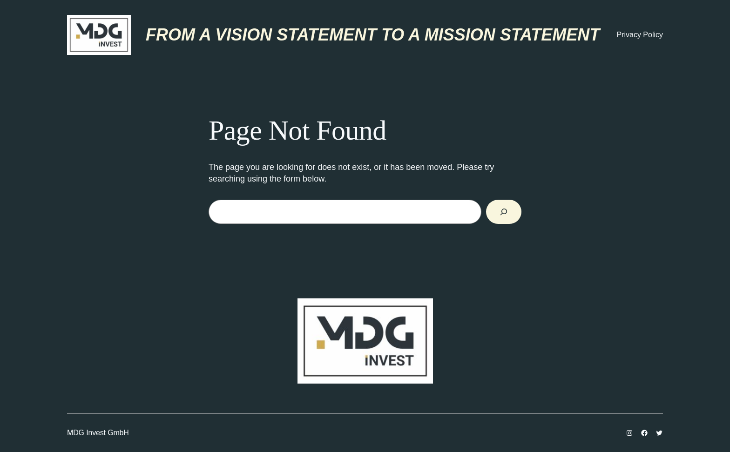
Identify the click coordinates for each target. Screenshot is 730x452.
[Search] (503, 212)
